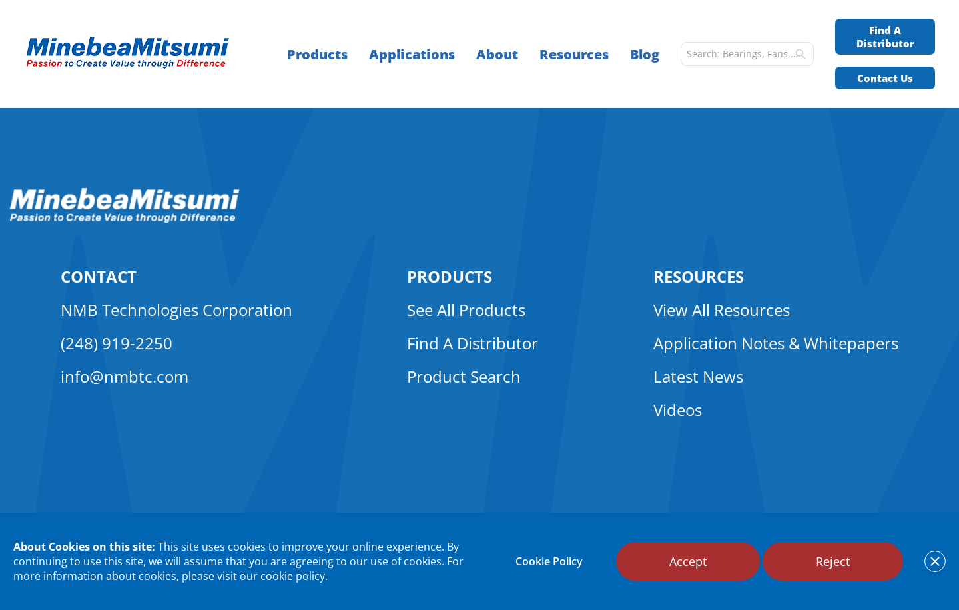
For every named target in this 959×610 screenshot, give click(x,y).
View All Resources (721, 310)
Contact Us (885, 78)
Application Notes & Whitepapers (775, 343)
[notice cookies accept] (935, 561)
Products (317, 54)
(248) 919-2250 (116, 343)
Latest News (698, 376)
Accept (688, 561)
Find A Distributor (885, 36)
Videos (677, 410)
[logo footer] (125, 219)
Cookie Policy (549, 561)
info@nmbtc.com (124, 376)
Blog (644, 54)
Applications (412, 54)
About (497, 54)
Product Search (464, 376)
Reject (833, 561)
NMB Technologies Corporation (176, 310)
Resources (574, 54)
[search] (800, 54)
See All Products (466, 310)
